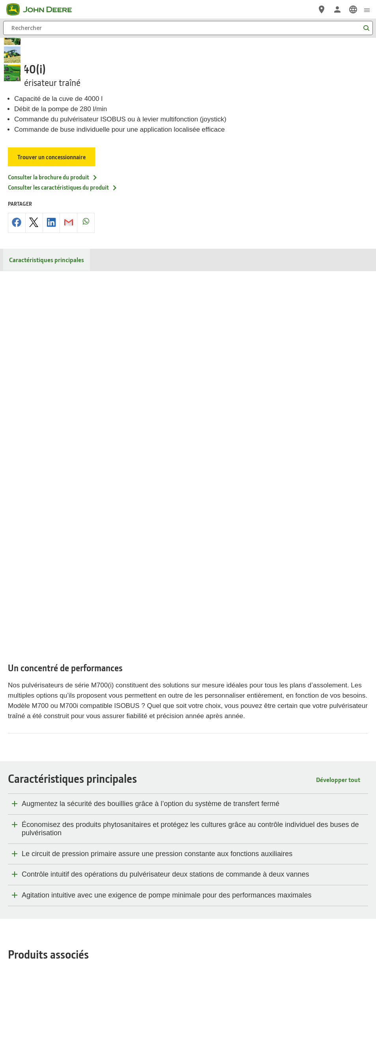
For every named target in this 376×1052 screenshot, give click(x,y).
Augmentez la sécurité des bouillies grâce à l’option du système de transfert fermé (150, 422)
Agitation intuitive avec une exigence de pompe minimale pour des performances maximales (166, 514)
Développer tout (338, 398)
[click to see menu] (367, 9)
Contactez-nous (313, 956)
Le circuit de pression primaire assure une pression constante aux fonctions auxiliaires (157, 473)
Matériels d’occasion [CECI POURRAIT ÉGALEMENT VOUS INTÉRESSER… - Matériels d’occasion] (35, 732)
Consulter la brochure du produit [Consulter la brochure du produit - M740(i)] (53, 161)
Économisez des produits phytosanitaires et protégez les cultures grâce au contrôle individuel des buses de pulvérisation (190, 447)
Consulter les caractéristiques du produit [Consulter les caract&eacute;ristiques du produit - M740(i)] (63, 171)
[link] (353, 9)
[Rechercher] (188, 28)
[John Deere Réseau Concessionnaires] (321, 9)
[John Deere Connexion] (337, 9)
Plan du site (58, 956)
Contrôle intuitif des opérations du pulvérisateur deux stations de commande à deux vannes (165, 493)
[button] (178, 1018)
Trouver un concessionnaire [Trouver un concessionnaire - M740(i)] (51, 141)
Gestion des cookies (170, 956)
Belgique (188, 934)
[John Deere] (43, 9)
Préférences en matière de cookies (188, 973)
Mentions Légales (216, 956)
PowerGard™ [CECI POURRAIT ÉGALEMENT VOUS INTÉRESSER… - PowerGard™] (24, 721)
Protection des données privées (110, 956)
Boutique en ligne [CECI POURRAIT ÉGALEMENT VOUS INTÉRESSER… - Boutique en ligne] (31, 743)
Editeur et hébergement (265, 956)
